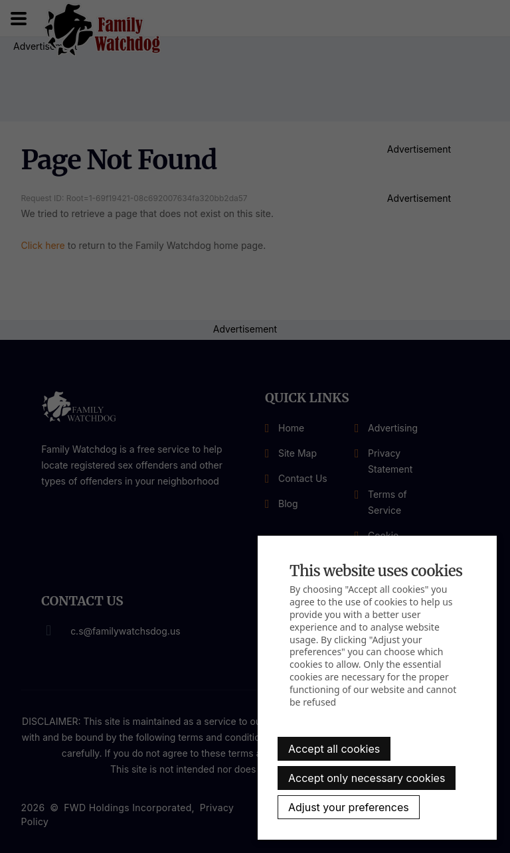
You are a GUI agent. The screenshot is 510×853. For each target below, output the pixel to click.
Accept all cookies (334, 748)
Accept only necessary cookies (366, 778)
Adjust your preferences (348, 807)
